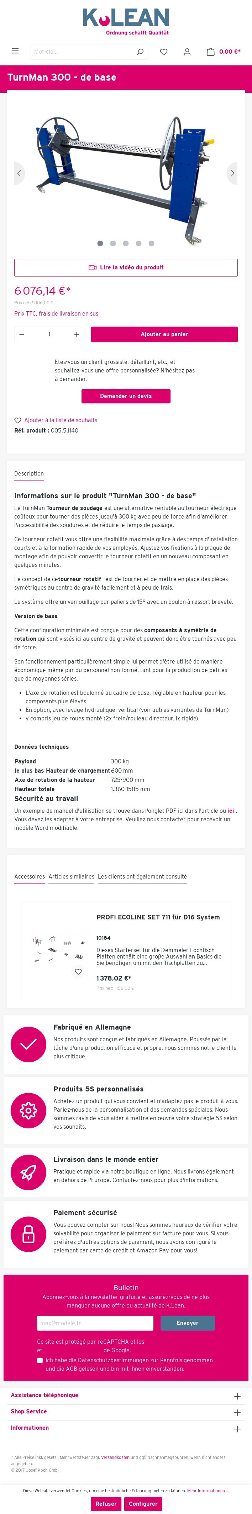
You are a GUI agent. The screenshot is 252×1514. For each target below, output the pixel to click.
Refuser (106, 1503)
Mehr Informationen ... (208, 1490)
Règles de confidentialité (177, 1341)
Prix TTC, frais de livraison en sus (56, 313)
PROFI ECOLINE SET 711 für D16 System (158, 917)
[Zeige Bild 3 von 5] (126, 243)
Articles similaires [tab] (71, 876)
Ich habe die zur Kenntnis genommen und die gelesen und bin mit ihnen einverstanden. (129, 1364)
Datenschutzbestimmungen (113, 1360)
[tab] (29, 474)
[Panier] (224, 52)
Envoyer (188, 1323)
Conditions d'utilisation (73, 1350)
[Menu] (15, 51)
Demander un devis (126, 396)
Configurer (143, 1503)
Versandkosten (115, 1457)
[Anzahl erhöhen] (76, 334)
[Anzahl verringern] (21, 334)
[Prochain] (232, 173)
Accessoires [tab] (29, 876)
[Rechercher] (140, 52)
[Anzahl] (49, 334)
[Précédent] (19, 173)
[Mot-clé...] (81, 52)
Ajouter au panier (164, 334)
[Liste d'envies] (164, 52)
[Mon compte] (187, 52)
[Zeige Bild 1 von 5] (100, 243)
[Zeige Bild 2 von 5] (113, 243)
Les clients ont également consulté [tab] (142, 876)
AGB (71, 1368)
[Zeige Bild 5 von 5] (151, 243)
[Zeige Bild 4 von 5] (139, 243)
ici (230, 810)
